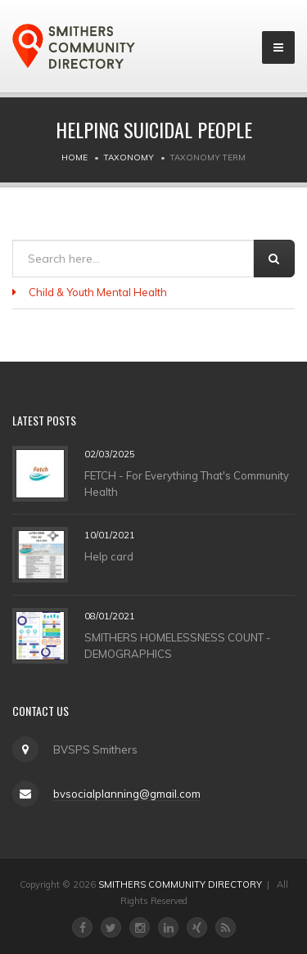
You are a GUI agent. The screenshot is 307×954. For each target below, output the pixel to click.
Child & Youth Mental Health (98, 292)
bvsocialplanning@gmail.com (127, 793)
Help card (108, 555)
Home (74, 157)
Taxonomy (129, 157)
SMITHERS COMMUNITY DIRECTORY (180, 884)
